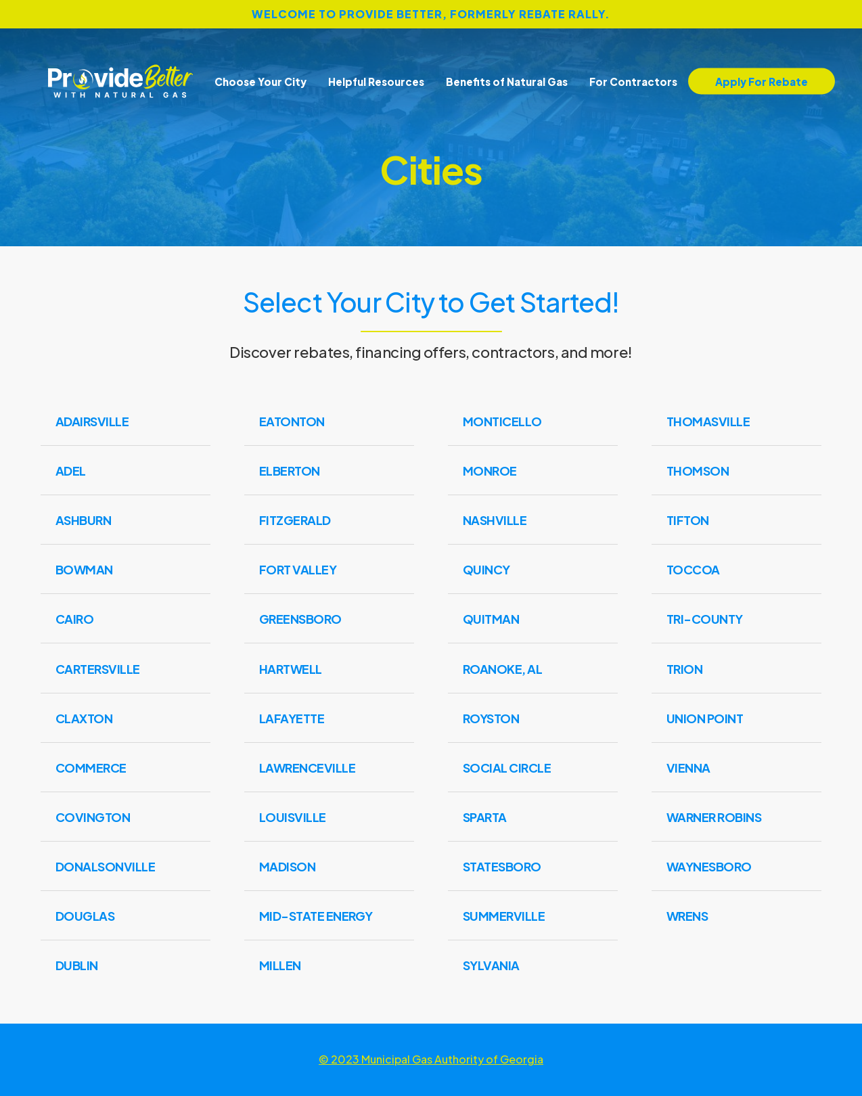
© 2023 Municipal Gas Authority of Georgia (431, 1059)
